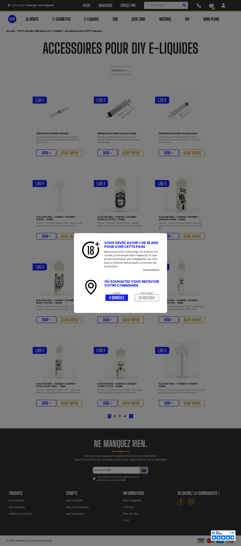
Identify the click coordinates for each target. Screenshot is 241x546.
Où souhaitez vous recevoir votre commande (131, 283)
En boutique (147, 297)
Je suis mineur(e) (151, 269)
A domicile (116, 297)
